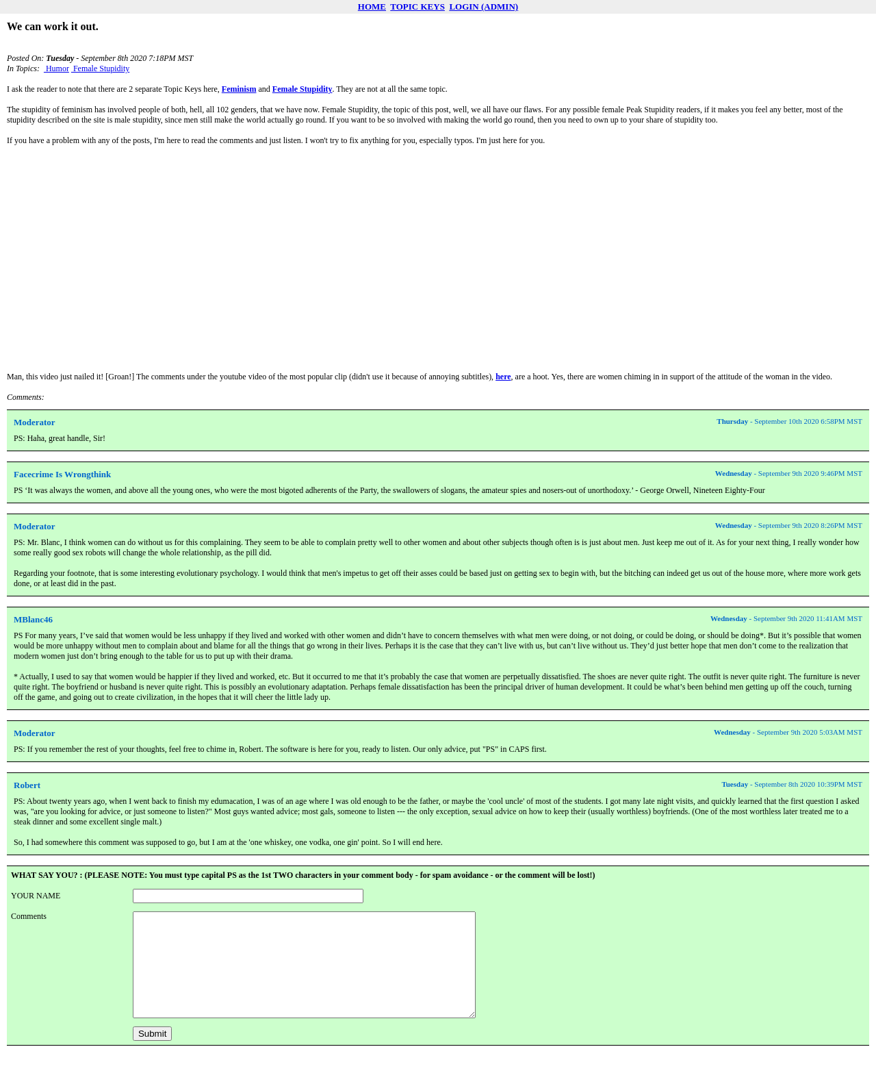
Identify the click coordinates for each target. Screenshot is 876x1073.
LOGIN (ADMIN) (483, 6)
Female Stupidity (100, 68)
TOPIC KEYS (417, 6)
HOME (372, 6)
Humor (56, 68)
